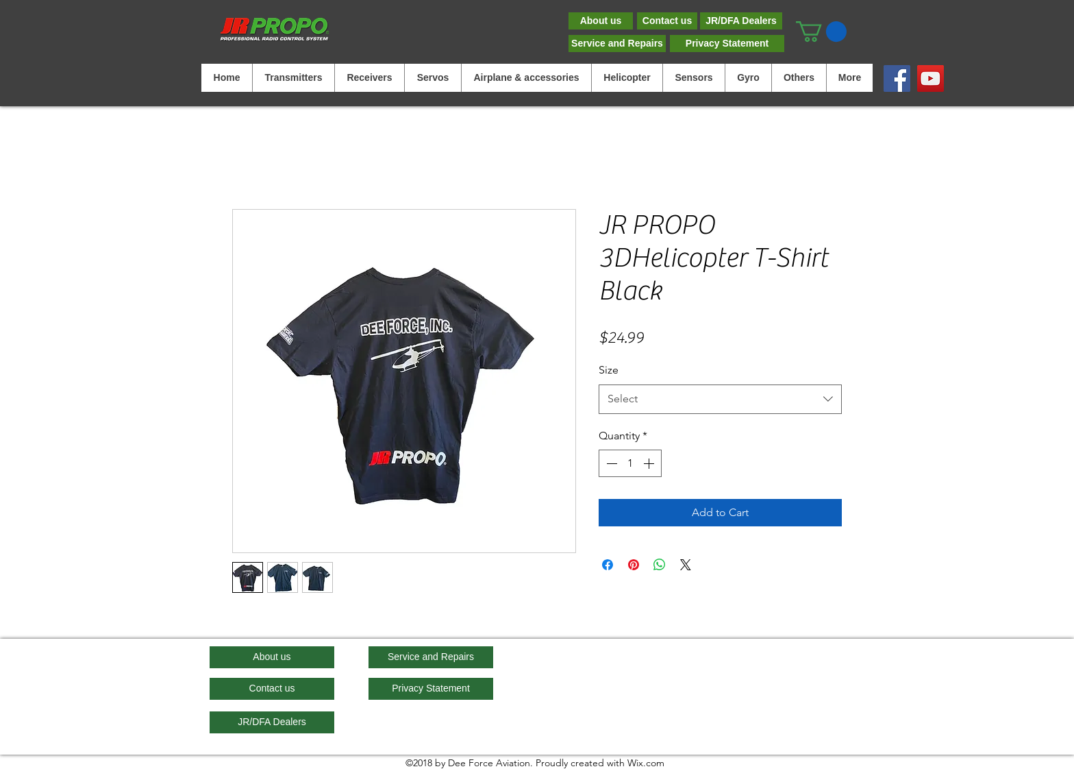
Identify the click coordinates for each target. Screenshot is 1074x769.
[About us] (601, 20)
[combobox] (720, 399)
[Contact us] (667, 20)
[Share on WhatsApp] (659, 565)
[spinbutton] (630, 463)
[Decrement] (610, 463)
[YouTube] (930, 78)
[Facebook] (897, 78)
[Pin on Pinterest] (633, 565)
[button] (821, 31)
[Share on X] (685, 565)
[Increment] (650, 463)
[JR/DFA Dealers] (741, 20)
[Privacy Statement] (727, 43)
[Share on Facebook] (607, 565)
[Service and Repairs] (617, 43)
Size (609, 369)
